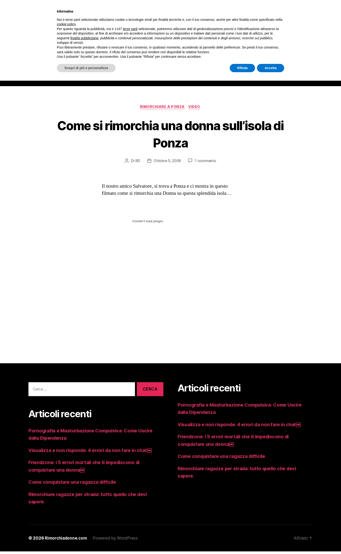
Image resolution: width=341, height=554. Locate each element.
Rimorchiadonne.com (67, 540)
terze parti (130, 29)
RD (137, 163)
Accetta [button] (271, 68)
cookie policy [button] (66, 24)
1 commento (206, 163)
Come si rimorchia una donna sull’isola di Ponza (170, 136)
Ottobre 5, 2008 (167, 163)
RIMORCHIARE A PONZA (162, 109)
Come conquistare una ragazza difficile (74, 485)
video (196, 109)
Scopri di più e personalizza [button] (86, 68)
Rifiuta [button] (242, 68)
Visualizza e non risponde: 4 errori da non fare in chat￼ (93, 453)
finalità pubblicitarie (84, 38)
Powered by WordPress (117, 540)
